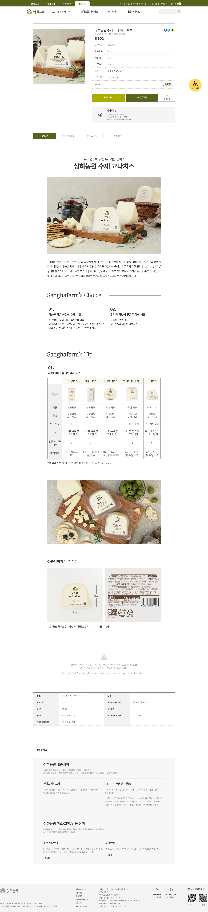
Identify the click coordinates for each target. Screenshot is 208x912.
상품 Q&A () (92, 136)
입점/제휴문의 (81, 889)
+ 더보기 (46, 858)
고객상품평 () (68, 136)
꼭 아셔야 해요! (115, 136)
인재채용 (79, 893)
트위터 (168, 30)
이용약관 (79, 896)
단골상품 (167, 99)
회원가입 (153, 3)
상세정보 (44, 136)
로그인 (143, 3)
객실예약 (66, 3)
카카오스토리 (172, 30)
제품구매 (82, 3)
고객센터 (163, 3)
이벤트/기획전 (133, 11)
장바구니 (176, 3)
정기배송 (112, 11)
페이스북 (165, 30)
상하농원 (35, 3)
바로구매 (142, 97)
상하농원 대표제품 (89, 11)
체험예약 (51, 3)
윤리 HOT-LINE (81, 906)
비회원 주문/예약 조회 (129, 3)
